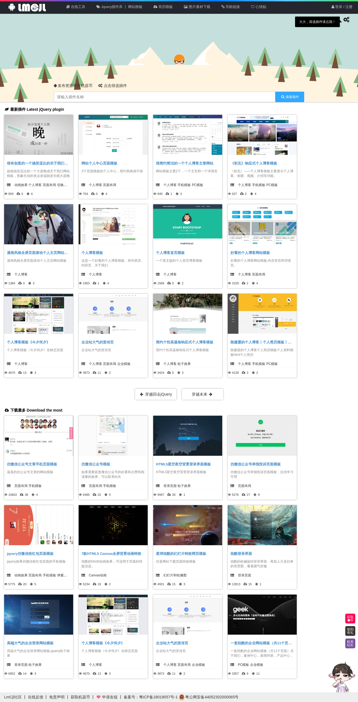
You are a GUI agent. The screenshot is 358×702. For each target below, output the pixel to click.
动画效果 (21, 185)
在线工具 (75, 7)
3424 (160, 372)
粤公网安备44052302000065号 (209, 697)
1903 (86, 283)
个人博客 (35, 185)
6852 (11, 673)
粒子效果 (184, 364)
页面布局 (49, 185)
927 (234, 193)
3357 (235, 673)
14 (24, 673)
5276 (235, 494)
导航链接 (230, 7)
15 (174, 584)
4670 (11, 372)
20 (24, 584)
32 (99, 494)
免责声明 (57, 697)
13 (24, 372)
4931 (160, 584)
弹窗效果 (63, 575)
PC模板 (197, 185)
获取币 (350, 618)
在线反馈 (35, 697)
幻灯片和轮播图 (175, 575)
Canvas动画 (98, 575)
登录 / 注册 (342, 7)
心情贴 (258, 7)
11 (99, 372)
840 (159, 193)
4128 (235, 372)
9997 (160, 494)
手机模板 (184, 185)
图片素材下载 (197, 7)
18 (99, 584)
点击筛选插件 (112, 85)
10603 (12, 494)
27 (248, 494)
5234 (86, 584)
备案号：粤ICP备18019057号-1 (151, 697)
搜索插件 (290, 97)
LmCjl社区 (13, 697)
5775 (11, 584)
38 (26, 494)
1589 (160, 283)
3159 (235, 283)
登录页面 (170, 486)
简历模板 (163, 7)
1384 (11, 283)
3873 (86, 372)
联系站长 (350, 643)
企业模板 (124, 364)
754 (85, 193)
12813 (236, 584)
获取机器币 (80, 697)
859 (10, 193)
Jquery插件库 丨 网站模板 (119, 7)
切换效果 (63, 185)
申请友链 (107, 697)
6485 (86, 494)
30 (174, 494)
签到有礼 (350, 631)
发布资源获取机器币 (73, 85)
